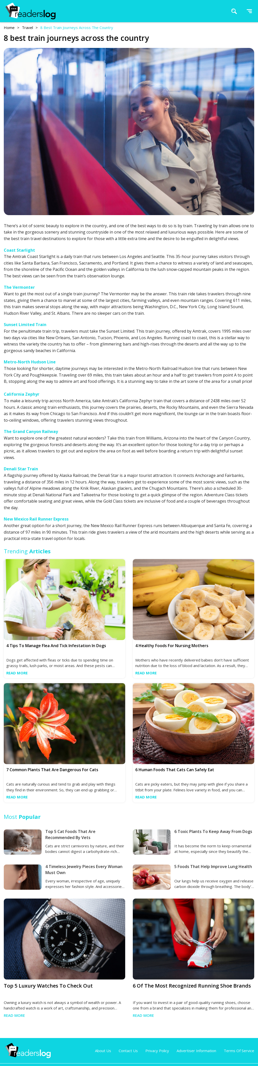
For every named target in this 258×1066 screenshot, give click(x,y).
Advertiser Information (196, 1050)
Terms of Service (239, 1050)
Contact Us (128, 1050)
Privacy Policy (157, 1050)
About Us (103, 1050)
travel (27, 27)
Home (9, 27)
